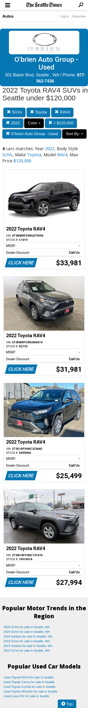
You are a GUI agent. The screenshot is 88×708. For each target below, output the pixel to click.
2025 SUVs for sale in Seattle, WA (27, 627)
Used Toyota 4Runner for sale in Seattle (30, 691)
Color (34, 123)
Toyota (38, 112)
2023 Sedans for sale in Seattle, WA (28, 646)
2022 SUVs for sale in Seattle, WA (27, 650)
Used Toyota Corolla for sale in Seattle (29, 686)
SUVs (14, 112)
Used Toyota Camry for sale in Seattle (29, 682)
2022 (13, 123)
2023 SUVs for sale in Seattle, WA (27, 641)
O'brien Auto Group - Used (32, 134)
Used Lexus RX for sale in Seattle (26, 696)
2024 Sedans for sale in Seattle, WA (28, 636)
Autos (8, 16)
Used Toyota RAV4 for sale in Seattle (29, 677)
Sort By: (74, 134)
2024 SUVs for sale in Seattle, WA (27, 632)
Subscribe (79, 16)
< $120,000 (60, 123)
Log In (64, 16)
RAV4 (62, 112)
